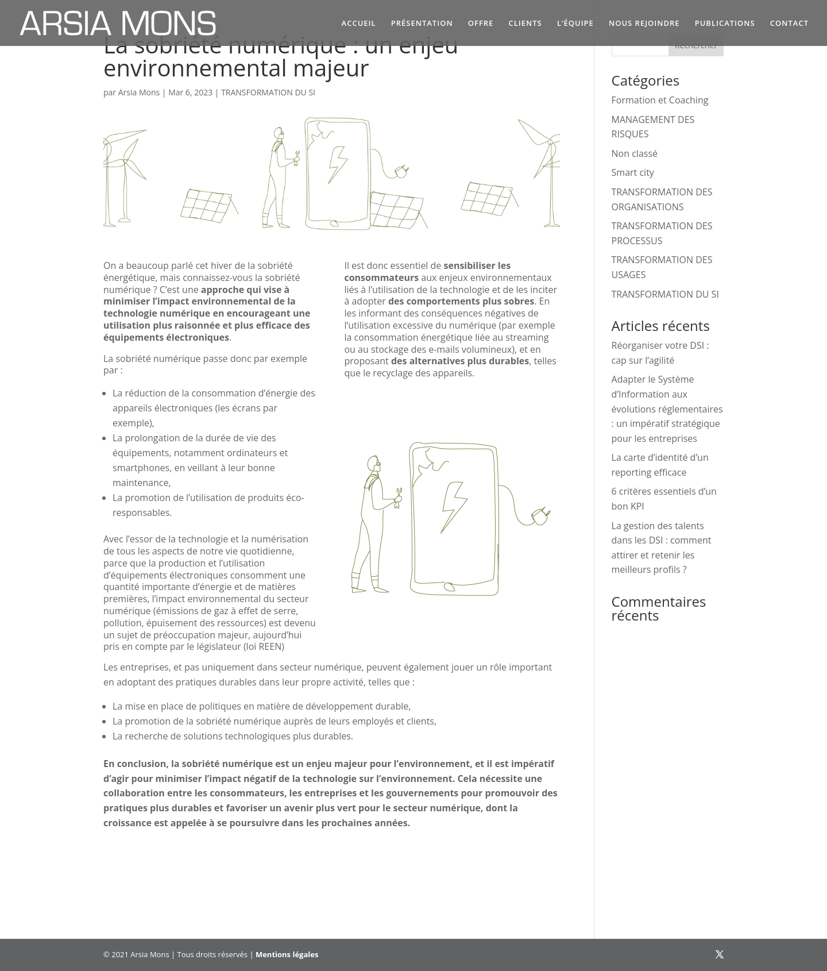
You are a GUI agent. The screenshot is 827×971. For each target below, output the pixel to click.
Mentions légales (287, 954)
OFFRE (481, 23)
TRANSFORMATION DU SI (268, 92)
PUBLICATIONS (725, 23)
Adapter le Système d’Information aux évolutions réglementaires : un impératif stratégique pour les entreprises (667, 408)
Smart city (633, 172)
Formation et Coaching (660, 100)
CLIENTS (525, 23)
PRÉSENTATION (422, 23)
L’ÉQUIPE (575, 23)
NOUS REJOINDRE (644, 23)
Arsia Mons (139, 92)
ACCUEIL (359, 23)
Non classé (635, 153)
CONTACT (789, 23)
